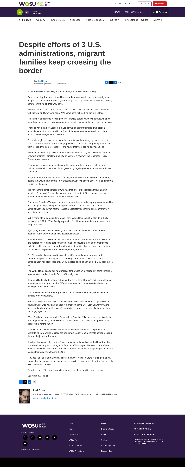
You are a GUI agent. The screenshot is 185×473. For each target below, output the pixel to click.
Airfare (157, 26)
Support (114, 26)
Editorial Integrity (107, 434)
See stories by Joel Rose (44, 403)
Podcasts (75, 26)
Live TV (145, 6)
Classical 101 (58, 26)
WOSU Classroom (95, 26)
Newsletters (131, 26)
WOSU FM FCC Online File (144, 429)
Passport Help (106, 457)
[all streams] (160, 18)
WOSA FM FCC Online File (144, 434)
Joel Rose (42, 87)
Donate (162, 6)
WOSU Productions (76, 457)
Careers (104, 440)
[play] (20, 17)
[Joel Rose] (24, 401)
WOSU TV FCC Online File (144, 440)
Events (144, 26)
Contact (104, 445)
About (103, 429)
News (71, 434)
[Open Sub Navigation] (135, 6)
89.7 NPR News (24, 26)
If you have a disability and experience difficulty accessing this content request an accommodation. (148, 447)
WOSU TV (40, 26)
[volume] (27, 18)
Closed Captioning (108, 451)
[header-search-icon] (111, 6)
